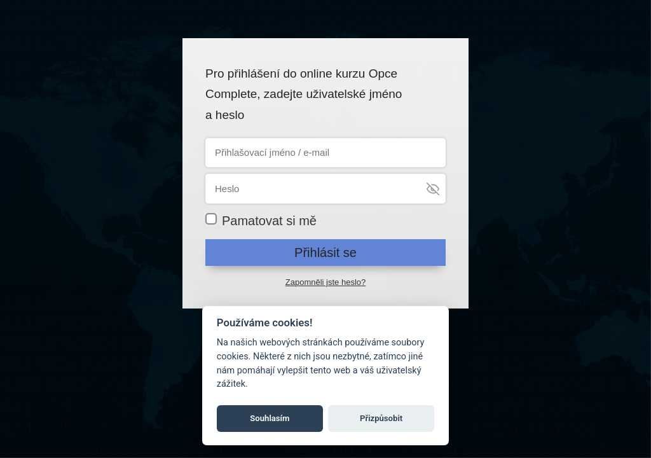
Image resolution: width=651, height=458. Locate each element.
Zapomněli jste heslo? (325, 282)
